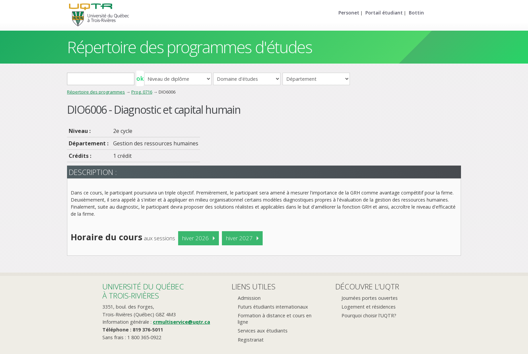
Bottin (416, 12)
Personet (348, 12)
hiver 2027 (239, 238)
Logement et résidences (368, 307)
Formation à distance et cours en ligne (274, 318)
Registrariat (251, 340)
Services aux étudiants (263, 330)
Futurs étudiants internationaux (273, 307)
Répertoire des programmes (96, 92)
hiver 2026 (195, 238)
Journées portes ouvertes (369, 298)
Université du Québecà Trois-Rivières (143, 290)
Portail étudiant (384, 12)
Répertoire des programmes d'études (189, 47)
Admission (249, 298)
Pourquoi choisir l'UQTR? (368, 315)
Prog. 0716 (141, 92)
